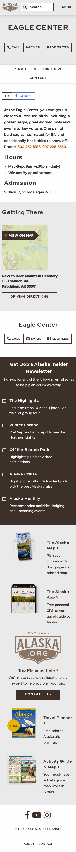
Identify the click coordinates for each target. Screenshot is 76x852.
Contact (38, 78)
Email (33, 47)
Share (24, 96)
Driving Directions (29, 296)
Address (58, 47)
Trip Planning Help (38, 671)
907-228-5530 (54, 147)
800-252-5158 (29, 147)
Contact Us (38, 694)
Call (13, 47)
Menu (65, 7)
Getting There (48, 69)
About (20, 69)
